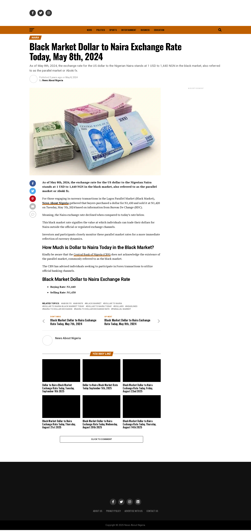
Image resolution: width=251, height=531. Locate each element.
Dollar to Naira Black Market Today (64, 306)
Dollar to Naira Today (99, 306)
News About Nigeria (52, 80)
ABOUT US (97, 512)
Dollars (119, 306)
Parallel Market (121, 309)
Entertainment (128, 30)
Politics (100, 30)
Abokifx (78, 303)
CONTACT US (152, 512)
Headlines (131, 306)
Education (159, 30)
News (89, 30)
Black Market (93, 303)
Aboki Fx (67, 303)
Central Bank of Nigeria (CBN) (93, 254)
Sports (113, 30)
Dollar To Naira (113, 303)
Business (145, 30)
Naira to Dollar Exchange (58, 309)
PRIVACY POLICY (113, 512)
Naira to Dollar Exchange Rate (92, 309)
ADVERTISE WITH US (134, 512)
